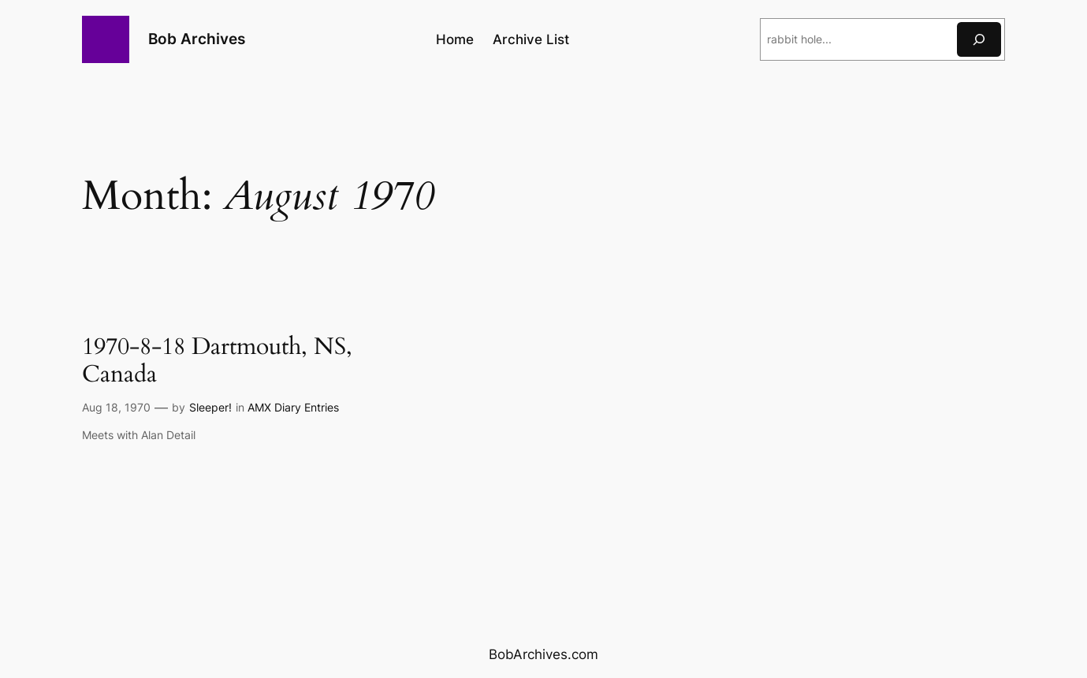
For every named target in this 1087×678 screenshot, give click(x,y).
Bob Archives (196, 38)
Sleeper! (210, 407)
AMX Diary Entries (293, 407)
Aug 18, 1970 (116, 407)
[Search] (979, 39)
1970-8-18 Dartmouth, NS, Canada (217, 361)
